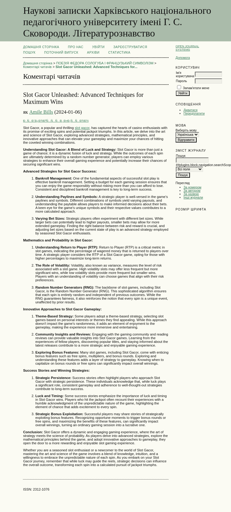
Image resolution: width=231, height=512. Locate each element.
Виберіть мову (186, 130)
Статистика (119, 52)
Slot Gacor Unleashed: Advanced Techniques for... (96, 67)
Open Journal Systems (187, 47)
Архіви (93, 52)
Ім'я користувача (185, 74)
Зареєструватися (130, 47)
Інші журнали (193, 197)
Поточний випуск (61, 52)
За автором (192, 190)
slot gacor (82, 128)
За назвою (191, 194)
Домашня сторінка (41, 47)
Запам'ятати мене (196, 88)
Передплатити (194, 113)
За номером (192, 187)
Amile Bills (41, 112)
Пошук (29, 52)
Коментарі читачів (37, 67)
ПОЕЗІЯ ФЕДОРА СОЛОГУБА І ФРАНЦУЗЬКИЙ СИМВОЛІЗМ (104, 63)
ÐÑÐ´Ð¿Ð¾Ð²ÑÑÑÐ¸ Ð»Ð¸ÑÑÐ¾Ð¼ (56, 120)
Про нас (76, 47)
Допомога (183, 57)
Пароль (181, 81)
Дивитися (191, 110)
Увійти (98, 47)
